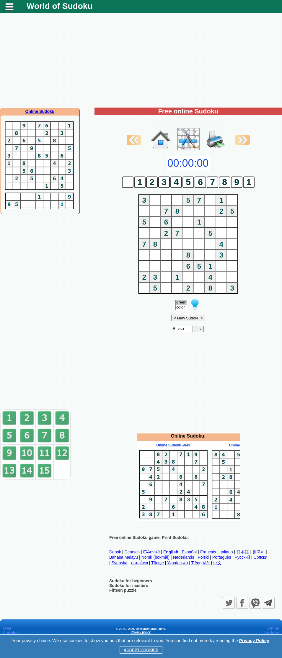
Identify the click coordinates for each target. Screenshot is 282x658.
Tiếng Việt (200, 562)
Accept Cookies (141, 650)
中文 (217, 562)
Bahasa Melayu (123, 557)
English (170, 552)
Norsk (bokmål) (155, 557)
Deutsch (132, 552)
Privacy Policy (254, 640)
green (181, 302)
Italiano (226, 552)
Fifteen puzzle (123, 590)
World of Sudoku (59, 6)
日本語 (243, 552)
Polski (203, 557)
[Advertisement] (141, 60)
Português (221, 557)
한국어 (258, 552)
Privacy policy (141, 632)
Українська (177, 562)
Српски (260, 557)
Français (208, 552)
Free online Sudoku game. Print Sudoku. (149, 537)
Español (189, 552)
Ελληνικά (151, 552)
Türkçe (157, 562)
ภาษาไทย (139, 562)
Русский (242, 557)
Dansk (115, 552)
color (181, 307)
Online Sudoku (40, 111)
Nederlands (183, 557)
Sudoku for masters (128, 585)
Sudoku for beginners (130, 580)
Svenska (120, 562)
